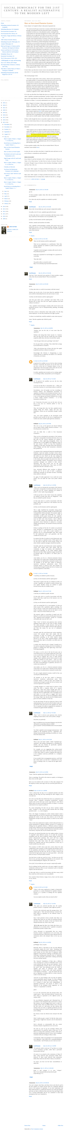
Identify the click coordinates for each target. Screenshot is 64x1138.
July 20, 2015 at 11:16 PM (49, 1046)
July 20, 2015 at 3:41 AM (41, 238)
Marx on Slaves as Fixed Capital (12, 151)
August (6, 134)
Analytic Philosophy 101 (7, 44)
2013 (4, 209)
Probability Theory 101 (6, 54)
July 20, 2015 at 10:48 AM (42, 1082)
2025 (4, 102)
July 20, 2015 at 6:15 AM (41, 887)
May (5, 193)
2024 (4, 105)
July (5, 136)
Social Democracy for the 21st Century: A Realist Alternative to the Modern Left (32, 10)
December (7, 124)
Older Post (60, 1125)
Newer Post (27, 1125)
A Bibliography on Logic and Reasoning (11, 60)
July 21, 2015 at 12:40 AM (46, 1068)
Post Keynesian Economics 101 (8, 31)
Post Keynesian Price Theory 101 (9, 33)
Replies (33, 235)
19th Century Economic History (9, 39)
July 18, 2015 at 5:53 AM (45, 206)
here (40, 111)
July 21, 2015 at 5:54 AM (41, 573)
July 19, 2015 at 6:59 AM (42, 284)
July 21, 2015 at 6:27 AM (45, 591)
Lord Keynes (32, 206)
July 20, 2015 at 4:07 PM (45, 423)
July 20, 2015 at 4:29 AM (41, 361)
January (6, 203)
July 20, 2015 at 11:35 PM (49, 485)
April (5, 196)
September (7, 131)
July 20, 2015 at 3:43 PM (45, 942)
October (6, 129)
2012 (4, 211)
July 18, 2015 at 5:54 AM (45, 273)
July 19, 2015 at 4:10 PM (42, 772)
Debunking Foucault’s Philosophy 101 (10, 42)
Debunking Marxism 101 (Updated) (10, 29)
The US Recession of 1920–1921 (9, 58)
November (7, 127)
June (5, 191)
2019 (4, 112)
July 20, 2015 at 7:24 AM (49, 903)
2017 (4, 117)
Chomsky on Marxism (9, 167)
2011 (4, 213)
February (6, 201)
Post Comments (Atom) (37, 1129)
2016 (4, 120)
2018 (4, 115)
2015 (4, 122)
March (6, 198)
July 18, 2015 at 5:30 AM (42, 189)
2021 (4, 107)
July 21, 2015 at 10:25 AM (45, 739)
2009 (4, 218)
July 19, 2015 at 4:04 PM (46, 328)
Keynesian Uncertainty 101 (7, 56)
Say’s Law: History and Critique (9, 62)
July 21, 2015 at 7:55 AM (49, 712)
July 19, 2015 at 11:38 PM (40, 790)
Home (44, 1125)
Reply (30, 201)
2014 (4, 206)
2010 (4, 216)
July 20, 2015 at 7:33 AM (49, 379)
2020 (4, 110)
